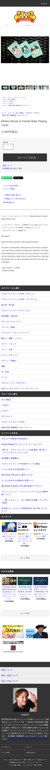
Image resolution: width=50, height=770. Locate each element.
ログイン (29, 747)
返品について (7, 165)
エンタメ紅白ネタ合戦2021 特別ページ (17, 480)
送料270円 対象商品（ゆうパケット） (20, 105)
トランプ (23, 97)
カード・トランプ (14, 97)
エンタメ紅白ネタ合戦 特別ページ (15, 469)
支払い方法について (16, 759)
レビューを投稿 (7, 189)
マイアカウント (6, 747)
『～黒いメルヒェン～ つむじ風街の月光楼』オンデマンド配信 (25, 501)
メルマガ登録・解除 (15, 765)
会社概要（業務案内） (10, 458)
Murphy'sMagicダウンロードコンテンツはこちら (21, 444)
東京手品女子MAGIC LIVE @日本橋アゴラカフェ (21, 486)
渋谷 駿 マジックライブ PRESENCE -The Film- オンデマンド (24, 509)
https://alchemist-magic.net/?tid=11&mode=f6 (29, 739)
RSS (35, 765)
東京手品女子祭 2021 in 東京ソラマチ (17, 475)
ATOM (39, 765)
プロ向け (11, 101)
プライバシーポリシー (34, 762)
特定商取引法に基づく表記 (12, 168)
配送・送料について (30, 759)
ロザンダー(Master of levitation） (15, 439)
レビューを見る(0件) (9, 186)
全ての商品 (12, 99)
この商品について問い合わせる (13, 199)
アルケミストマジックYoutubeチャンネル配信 (20, 464)
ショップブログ (27, 765)
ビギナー (11, 103)
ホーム (5, 97)
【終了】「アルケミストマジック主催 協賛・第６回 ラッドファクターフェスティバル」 (24, 451)
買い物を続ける (7, 202)
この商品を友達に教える (10, 195)
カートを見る (5, 752)
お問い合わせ (30, 752)
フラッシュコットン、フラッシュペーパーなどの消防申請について (24, 493)
